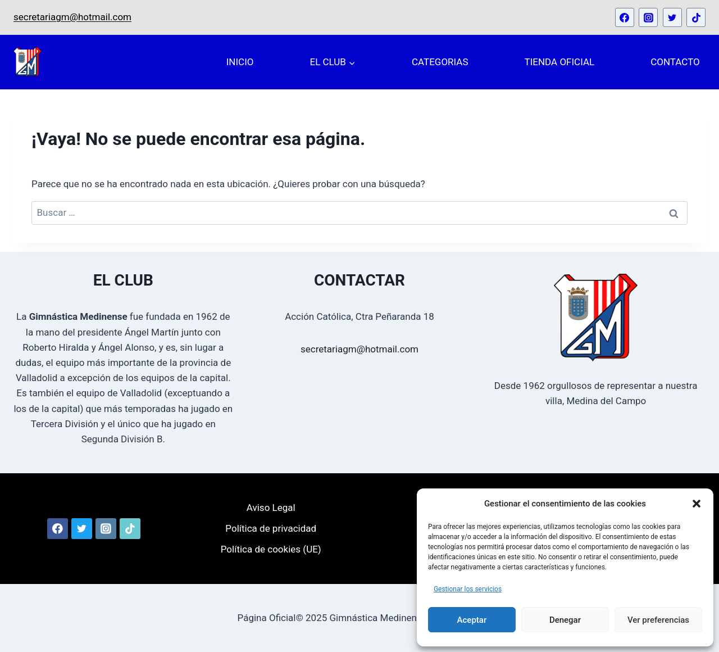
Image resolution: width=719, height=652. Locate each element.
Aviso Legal (271, 507)
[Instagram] (648, 17)
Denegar (565, 620)
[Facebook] (624, 17)
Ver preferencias (658, 620)
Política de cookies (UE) (271, 549)
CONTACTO (675, 61)
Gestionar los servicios (468, 589)
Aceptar (472, 620)
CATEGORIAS (440, 61)
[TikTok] (696, 17)
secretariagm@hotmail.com (72, 16)
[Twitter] (672, 17)
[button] (696, 503)
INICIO (240, 61)
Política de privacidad (270, 528)
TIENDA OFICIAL (560, 61)
